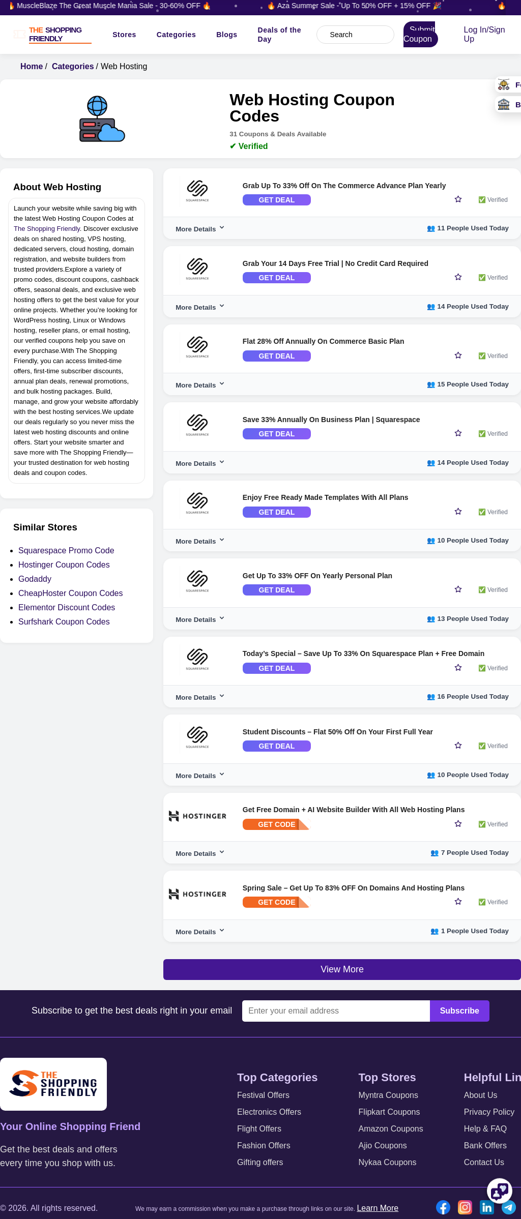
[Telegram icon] (511, 1208)
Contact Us (484, 1162)
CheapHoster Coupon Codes (70, 593)
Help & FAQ (485, 1128)
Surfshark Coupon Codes (64, 621)
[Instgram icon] (467, 1208)
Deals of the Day (279, 34)
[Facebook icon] (445, 1208)
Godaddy (34, 579)
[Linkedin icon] (489, 1208)
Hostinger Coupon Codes (64, 564)
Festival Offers (263, 1095)
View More (342, 969)
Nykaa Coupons (388, 1162)
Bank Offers (485, 1145)
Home (31, 66)
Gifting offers (260, 1162)
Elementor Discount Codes (66, 607)
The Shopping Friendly (47, 228)
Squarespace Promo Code (66, 550)
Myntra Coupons (388, 1095)
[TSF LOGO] (58, 34)
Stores (124, 35)
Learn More (377, 1208)
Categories (176, 35)
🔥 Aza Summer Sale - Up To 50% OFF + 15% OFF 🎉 (363, 6)
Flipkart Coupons (389, 1112)
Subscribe (459, 1010)
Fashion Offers (264, 1145)
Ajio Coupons (383, 1145)
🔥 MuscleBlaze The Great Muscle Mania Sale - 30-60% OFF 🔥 (118, 6)
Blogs (226, 35)
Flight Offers (259, 1128)
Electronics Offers (269, 1112)
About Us (481, 1095)
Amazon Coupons (391, 1128)
